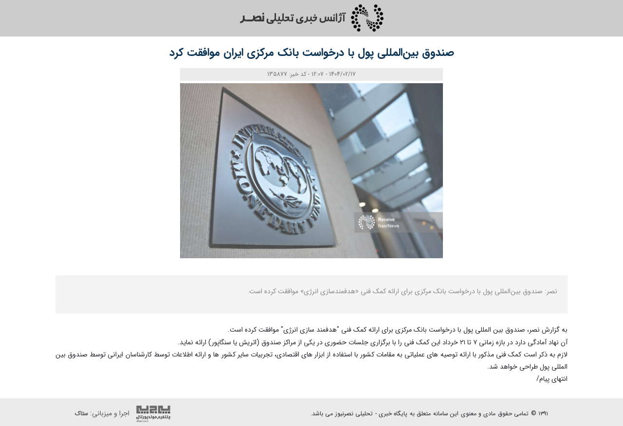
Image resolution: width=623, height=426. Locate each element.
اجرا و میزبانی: (125, 414)
